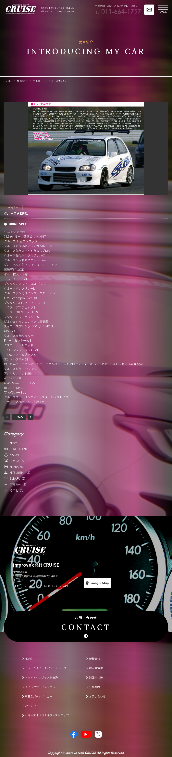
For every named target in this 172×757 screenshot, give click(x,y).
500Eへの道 (94, 677)
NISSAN (18, 455)
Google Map (113, 583)
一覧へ (18, 417)
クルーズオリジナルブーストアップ (45, 715)
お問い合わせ (86, 624)
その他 (17, 490)
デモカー (13, 207)
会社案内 (93, 687)
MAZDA (17, 467)
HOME (27, 659)
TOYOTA (19, 449)
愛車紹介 (29, 706)
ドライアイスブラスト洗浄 (40, 677)
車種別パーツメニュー (37, 696)
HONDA (18, 461)
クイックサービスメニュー (40, 687)
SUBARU (18, 478)
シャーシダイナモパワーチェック (44, 668)
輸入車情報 (94, 668)
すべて (18, 443)
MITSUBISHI (21, 472)
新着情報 (93, 659)
